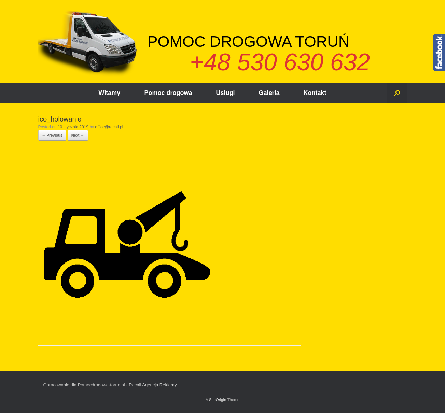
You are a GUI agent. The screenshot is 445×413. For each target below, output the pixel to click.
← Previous (52, 135)
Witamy (110, 92)
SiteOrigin (217, 400)
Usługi (225, 92)
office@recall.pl (109, 127)
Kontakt (314, 92)
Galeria (269, 92)
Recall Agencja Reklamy (153, 384)
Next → (77, 135)
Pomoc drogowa (168, 92)
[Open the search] (397, 93)
